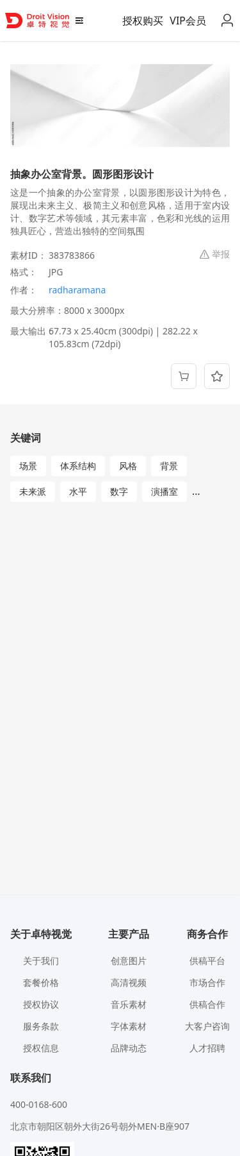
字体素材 (129, 1026)
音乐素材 (129, 1004)
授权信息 (41, 1048)
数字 (119, 491)
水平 (78, 491)
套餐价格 (41, 982)
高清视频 (129, 982)
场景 (28, 466)
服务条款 (41, 1026)
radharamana (77, 290)
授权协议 (41, 1004)
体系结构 (78, 466)
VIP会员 (188, 20)
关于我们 (41, 960)
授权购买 (142, 20)
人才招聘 (207, 1048)
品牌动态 (129, 1048)
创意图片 (129, 960)
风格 (128, 466)
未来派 (32, 491)
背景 (169, 466)
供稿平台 (207, 960)
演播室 (164, 491)
